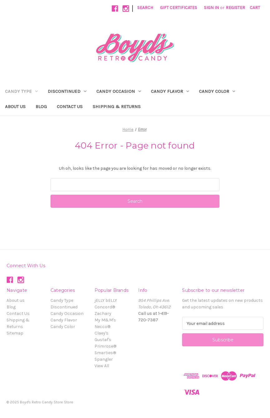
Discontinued (67, 91)
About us (15, 106)
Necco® (102, 326)
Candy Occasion (118, 91)
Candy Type (21, 91)
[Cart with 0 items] (254, 7)
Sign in (211, 7)
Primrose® (105, 346)
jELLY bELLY (105, 300)
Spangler (103, 359)
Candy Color (217, 91)
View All (101, 365)
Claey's (101, 333)
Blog (41, 106)
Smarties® (105, 352)
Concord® (104, 307)
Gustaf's (102, 339)
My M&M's (105, 320)
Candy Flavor (170, 91)
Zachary (102, 313)
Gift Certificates (178, 7)
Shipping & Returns (117, 106)
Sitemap (15, 333)
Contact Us (70, 106)
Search (145, 7)
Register (235, 7)
